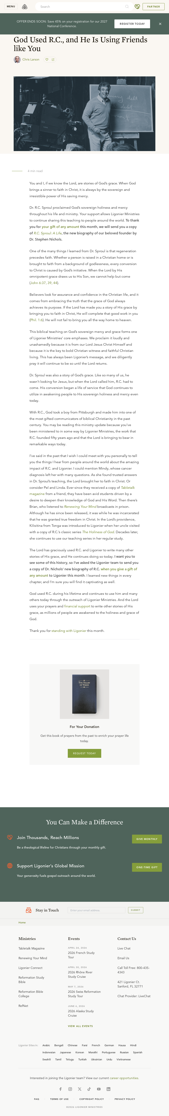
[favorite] (47, 60)
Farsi (84, 1045)
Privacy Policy (125, 1099)
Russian (124, 1052)
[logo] (24, 6)
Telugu (70, 1059)
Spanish (137, 1052)
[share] (52, 60)
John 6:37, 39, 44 (43, 283)
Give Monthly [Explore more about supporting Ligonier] (147, 839)
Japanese (65, 1052)
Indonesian (48, 1052)
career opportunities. (124, 1078)
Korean (79, 1052)
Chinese (72, 1045)
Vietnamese (124, 1059)
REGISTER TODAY (132, 23)
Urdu (109, 1059)
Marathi (92, 1052)
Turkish (82, 1059)
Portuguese (109, 1052)
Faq (36, 1099)
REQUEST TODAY (84, 753)
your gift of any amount (60, 227)
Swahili (46, 1059)
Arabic (46, 1045)
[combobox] (78, 6)
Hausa (122, 1045)
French (96, 1045)
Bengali (58, 1045)
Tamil (58, 1059)
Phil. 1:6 (36, 320)
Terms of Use (59, 1099)
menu (11, 6)
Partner (153, 6)
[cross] (160, 23)
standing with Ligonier (68, 631)
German (109, 1045)
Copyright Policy (91, 1099)
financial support (77, 606)
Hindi (133, 1045)
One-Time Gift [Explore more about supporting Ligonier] (147, 867)
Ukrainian (96, 1059)
